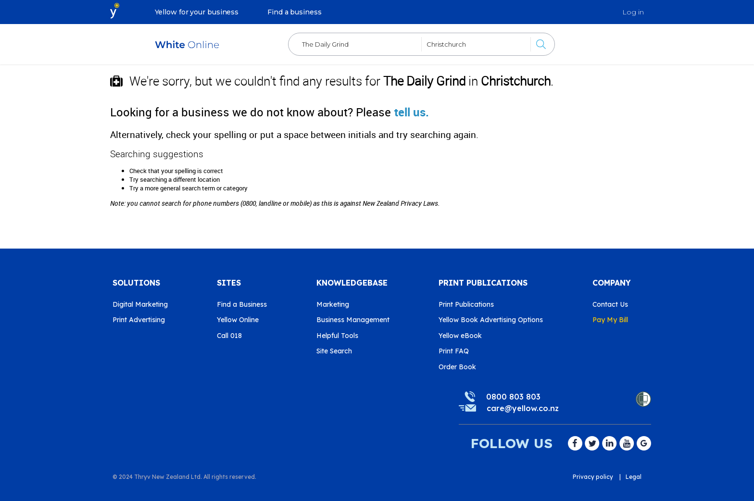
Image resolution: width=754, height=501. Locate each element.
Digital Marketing (140, 304)
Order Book (457, 367)
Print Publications (466, 304)
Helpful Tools (337, 335)
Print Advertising (139, 319)
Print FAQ (454, 351)
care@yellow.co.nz (523, 408)
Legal (633, 476)
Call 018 (229, 335)
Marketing (332, 304)
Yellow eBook (460, 335)
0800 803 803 (513, 396)
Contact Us (610, 304)
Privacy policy (593, 476)
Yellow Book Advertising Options (491, 319)
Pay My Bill (610, 319)
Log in (633, 12)
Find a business (294, 12)
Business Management (353, 319)
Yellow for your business (197, 12)
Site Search (334, 351)
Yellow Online (238, 319)
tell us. (411, 112)
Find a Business (242, 304)
